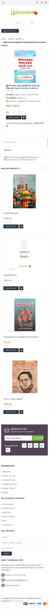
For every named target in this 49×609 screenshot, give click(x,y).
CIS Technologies (17, 601)
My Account (7, 504)
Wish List (6, 512)
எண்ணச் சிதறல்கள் (10, 213)
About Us (6, 471)
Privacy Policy (8, 480)
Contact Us (7, 525)
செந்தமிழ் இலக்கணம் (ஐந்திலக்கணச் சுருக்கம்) (20, 337)
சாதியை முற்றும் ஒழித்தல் (13, 399)
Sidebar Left (10, 31)
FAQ (3, 521)
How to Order (8, 516)
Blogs (4, 492)
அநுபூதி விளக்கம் (10, 275)
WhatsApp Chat (12, 585)
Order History (8, 508)
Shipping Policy (9, 484)
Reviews (7, 150)
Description (10, 142)
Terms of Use (8, 476)
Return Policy (8, 488)
